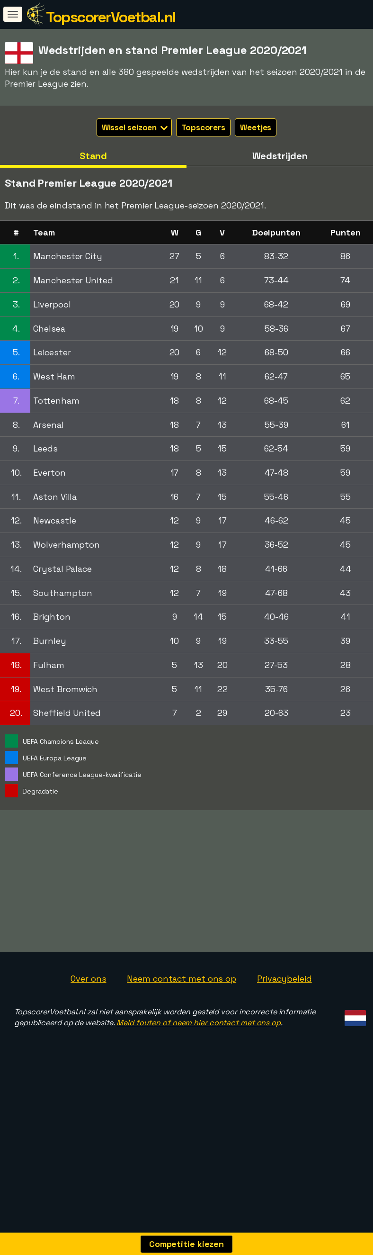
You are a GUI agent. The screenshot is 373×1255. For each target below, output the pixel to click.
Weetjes (255, 127)
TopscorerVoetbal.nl (111, 17)
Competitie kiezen (186, 1243)
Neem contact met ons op (181, 1044)
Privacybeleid (284, 1044)
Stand (93, 156)
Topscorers (203, 127)
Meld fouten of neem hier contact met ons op (198, 1088)
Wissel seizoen (135, 127)
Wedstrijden (280, 156)
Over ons (88, 1044)
